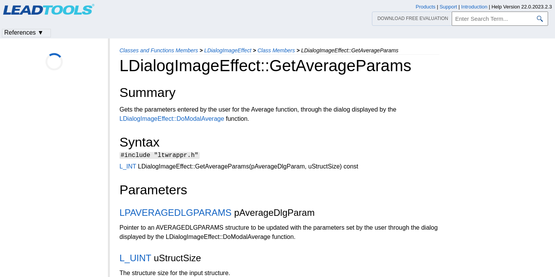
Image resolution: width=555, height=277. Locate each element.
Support (448, 7)
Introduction (474, 7)
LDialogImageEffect (227, 50)
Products (426, 7)
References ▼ (24, 32)
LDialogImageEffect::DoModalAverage (171, 118)
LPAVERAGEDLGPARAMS (175, 214)
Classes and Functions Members (158, 50)
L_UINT (135, 259)
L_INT (127, 167)
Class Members (276, 50)
